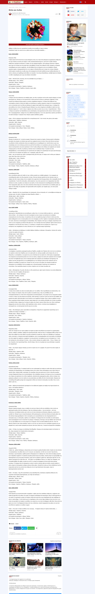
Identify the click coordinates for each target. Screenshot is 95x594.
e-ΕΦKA (71, 180)
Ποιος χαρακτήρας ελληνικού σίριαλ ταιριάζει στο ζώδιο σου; (34, 553)
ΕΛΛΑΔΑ (69, 102)
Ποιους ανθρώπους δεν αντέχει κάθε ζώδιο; (16, 553)
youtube (72, 15)
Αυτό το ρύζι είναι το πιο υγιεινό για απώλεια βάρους (75, 43)
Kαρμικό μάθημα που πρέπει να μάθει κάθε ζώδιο (52, 567)
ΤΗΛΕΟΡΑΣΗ (74, 116)
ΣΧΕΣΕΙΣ (82, 114)
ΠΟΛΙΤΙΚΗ (70, 114)
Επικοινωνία (62, 2)
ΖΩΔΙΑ (16, 7)
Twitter (25, 528)
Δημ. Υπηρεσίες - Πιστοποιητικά (73, 162)
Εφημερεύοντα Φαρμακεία (75, 187)
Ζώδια (42, 2)
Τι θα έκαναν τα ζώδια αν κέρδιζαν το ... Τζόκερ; (17, 567)
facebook (72, 11)
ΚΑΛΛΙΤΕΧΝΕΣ (80, 104)
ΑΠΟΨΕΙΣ (77, 95)
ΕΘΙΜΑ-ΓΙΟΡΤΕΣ (76, 100)
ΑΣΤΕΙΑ (77, 97)
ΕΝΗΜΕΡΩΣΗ (75, 102)
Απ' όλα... (36, 2)
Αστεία (46, 2)
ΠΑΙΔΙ (69, 109)
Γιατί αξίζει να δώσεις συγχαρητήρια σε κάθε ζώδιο (52, 553)
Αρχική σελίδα (11, 7)
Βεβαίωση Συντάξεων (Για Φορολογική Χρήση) (75, 166)
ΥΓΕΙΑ (80, 116)
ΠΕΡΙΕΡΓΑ (77, 111)
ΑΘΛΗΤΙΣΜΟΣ (70, 95)
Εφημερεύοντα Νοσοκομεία (76, 185)
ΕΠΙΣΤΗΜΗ (82, 102)
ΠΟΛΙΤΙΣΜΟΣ (76, 114)
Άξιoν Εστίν (76, 61)
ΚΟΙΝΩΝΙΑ (70, 107)
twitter (82, 11)
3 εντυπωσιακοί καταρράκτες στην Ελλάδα (79, 57)
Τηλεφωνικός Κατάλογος (75, 173)
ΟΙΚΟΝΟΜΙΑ (81, 107)
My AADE (72, 159)
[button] (85, 2)
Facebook (18, 528)
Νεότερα (56, 2)
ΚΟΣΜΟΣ (75, 107)
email (82, 15)
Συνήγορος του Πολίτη (74, 182)
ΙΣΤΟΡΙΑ (73, 104)
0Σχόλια (59, 575)
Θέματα (30, 2)
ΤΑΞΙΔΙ (69, 116)
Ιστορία (51, 2)
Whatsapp (32, 528)
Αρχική (25, 2)
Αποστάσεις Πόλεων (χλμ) (75, 175)
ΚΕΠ (70, 178)
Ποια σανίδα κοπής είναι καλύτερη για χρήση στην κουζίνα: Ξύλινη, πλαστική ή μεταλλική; (79, 69)
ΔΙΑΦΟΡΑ (70, 100)
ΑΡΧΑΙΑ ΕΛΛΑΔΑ (71, 97)
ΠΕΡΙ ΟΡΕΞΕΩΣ (75, 109)
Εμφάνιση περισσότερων (55, 541)
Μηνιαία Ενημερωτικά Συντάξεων (74, 170)
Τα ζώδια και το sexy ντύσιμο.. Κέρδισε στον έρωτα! (34, 567)
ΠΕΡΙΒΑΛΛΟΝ (70, 111)
